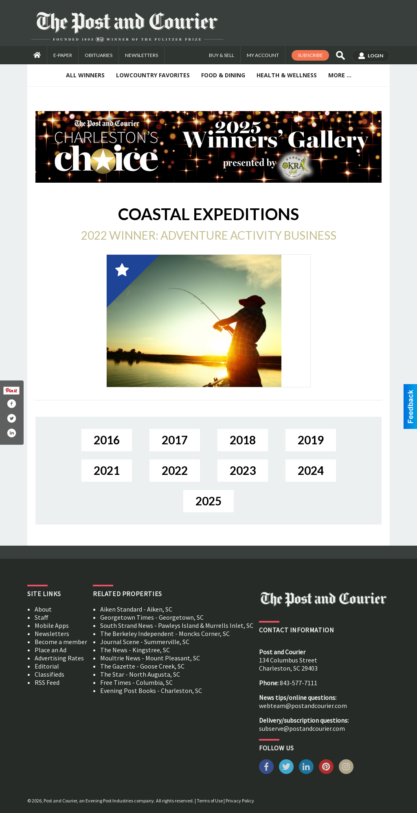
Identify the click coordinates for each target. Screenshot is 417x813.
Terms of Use (210, 801)
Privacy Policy (240, 801)
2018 (243, 440)
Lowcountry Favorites (153, 75)
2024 (311, 470)
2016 (107, 440)
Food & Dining (223, 75)
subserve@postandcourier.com (302, 728)
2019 (311, 440)
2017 (175, 440)
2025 (208, 501)
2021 (107, 470)
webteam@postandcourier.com (303, 706)
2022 (175, 470)
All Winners (85, 75)
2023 (243, 470)
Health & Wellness (287, 75)
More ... (339, 75)
